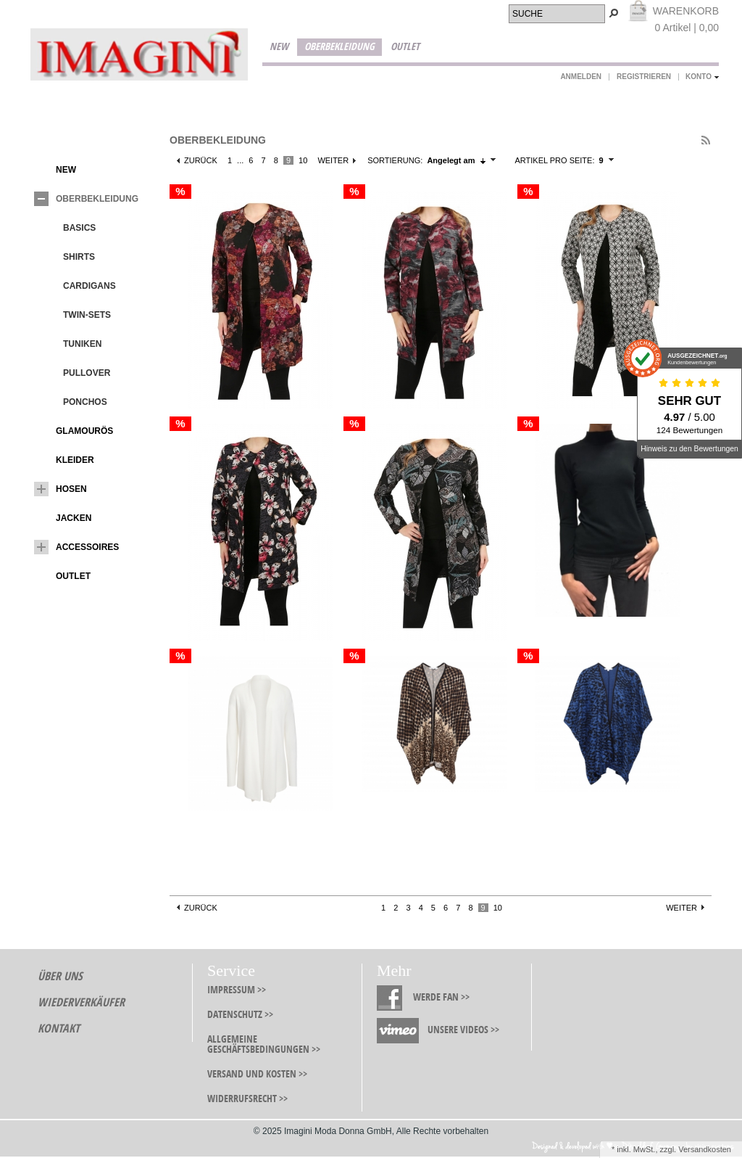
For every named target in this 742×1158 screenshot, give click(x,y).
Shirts (68, 257)
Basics (68, 228)
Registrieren (644, 77)
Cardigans (78, 286)
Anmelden (580, 77)
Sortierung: (394, 160)
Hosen (60, 489)
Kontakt (59, 1028)
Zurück (200, 160)
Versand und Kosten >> (257, 1074)
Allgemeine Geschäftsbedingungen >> (263, 1044)
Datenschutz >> (240, 1015)
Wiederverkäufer (81, 1002)
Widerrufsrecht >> (247, 1099)
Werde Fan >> (441, 997)
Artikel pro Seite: (554, 160)
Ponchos (74, 402)
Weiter (333, 160)
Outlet (405, 47)
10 (303, 160)
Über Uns (60, 976)
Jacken (62, 518)
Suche (527, 14)
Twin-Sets (76, 315)
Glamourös (73, 431)
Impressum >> (236, 990)
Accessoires (76, 547)
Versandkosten (704, 1149)
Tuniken (71, 344)
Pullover (75, 373)
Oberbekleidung (339, 47)
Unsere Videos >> (463, 1030)
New (279, 47)
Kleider (64, 460)
